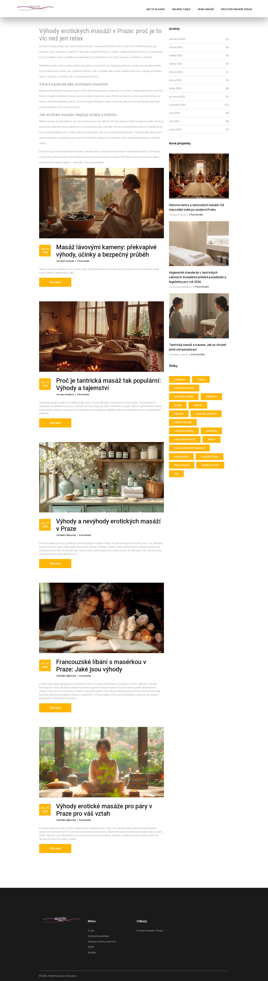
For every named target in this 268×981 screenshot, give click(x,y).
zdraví (211, 439)
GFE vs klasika (155, 9)
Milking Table (181, 9)
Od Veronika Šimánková (180, 287)
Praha (201, 379)
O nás (91, 930)
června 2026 (199, 47)
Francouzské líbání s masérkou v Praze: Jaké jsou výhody (101, 665)
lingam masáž (210, 465)
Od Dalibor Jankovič (178, 354)
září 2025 (199, 121)
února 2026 (199, 80)
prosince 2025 (199, 97)
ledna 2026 (199, 88)
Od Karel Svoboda (177, 215)
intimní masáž (183, 422)
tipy (176, 473)
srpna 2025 (199, 129)
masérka (211, 430)
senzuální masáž (184, 439)
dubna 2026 (199, 64)
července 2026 (199, 39)
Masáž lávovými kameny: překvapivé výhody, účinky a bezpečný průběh (106, 251)
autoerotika (181, 456)
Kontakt (92, 952)
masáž (198, 405)
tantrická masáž (184, 388)
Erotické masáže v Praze (150, 930)
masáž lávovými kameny (189, 448)
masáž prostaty (184, 430)
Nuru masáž (206, 9)
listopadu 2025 (199, 105)
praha (177, 405)
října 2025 (199, 113)
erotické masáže (206, 413)
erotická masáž (183, 396)
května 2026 (199, 55)
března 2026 (199, 72)
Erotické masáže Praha (236, 9)
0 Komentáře (83, 261)
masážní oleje (209, 456)
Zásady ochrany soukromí (102, 941)
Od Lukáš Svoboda (65, 261)
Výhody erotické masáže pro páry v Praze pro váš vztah (104, 810)
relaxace (179, 379)
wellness (211, 396)
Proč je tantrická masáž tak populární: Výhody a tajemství (108, 384)
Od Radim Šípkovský (66, 535)
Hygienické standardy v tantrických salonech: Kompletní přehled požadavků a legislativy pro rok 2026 (197, 277)
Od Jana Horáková (65, 394)
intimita (178, 413)
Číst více (55, 282)
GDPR (91, 947)
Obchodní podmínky (98, 936)
